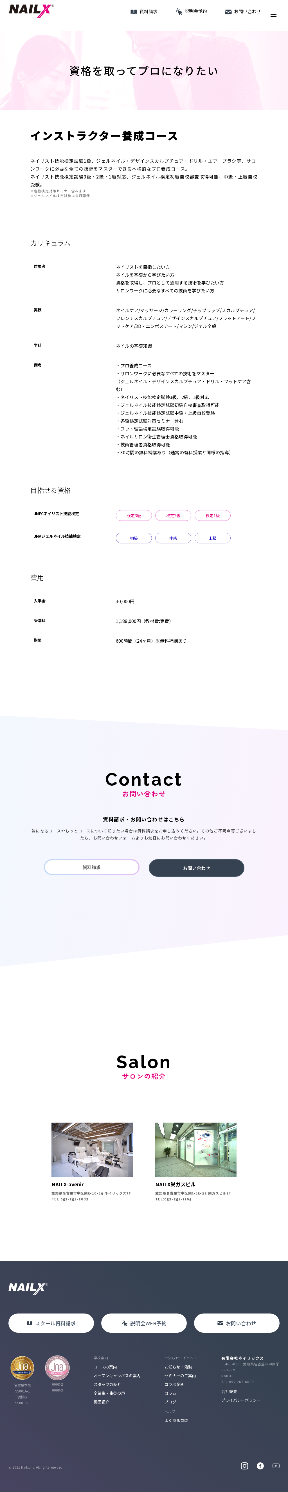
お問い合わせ (237, 15)
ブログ (170, 1402)
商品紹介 (101, 1402)
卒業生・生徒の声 (109, 1393)
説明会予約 (185, 15)
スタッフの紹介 (107, 1384)
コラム (170, 1393)
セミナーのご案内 (180, 1375)
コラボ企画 (174, 1384)
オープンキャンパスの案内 (117, 1375)
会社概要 (229, 1391)
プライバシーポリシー (241, 1400)
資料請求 (138, 15)
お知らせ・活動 (178, 1367)
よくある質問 (176, 1420)
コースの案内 (105, 1367)
